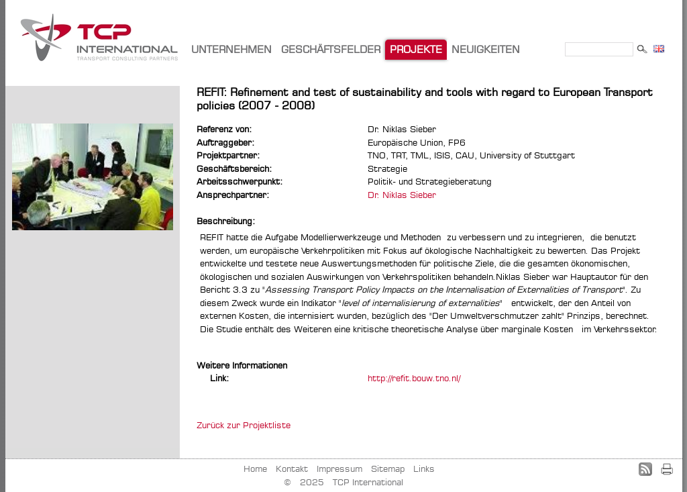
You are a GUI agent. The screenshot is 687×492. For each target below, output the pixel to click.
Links (424, 468)
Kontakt (292, 468)
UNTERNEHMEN (231, 49)
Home (255, 468)
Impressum (339, 468)
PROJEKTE (416, 49)
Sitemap (388, 468)
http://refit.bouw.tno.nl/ (414, 378)
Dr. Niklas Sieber (402, 194)
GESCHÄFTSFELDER (330, 49)
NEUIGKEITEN (486, 49)
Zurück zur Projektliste (243, 425)
